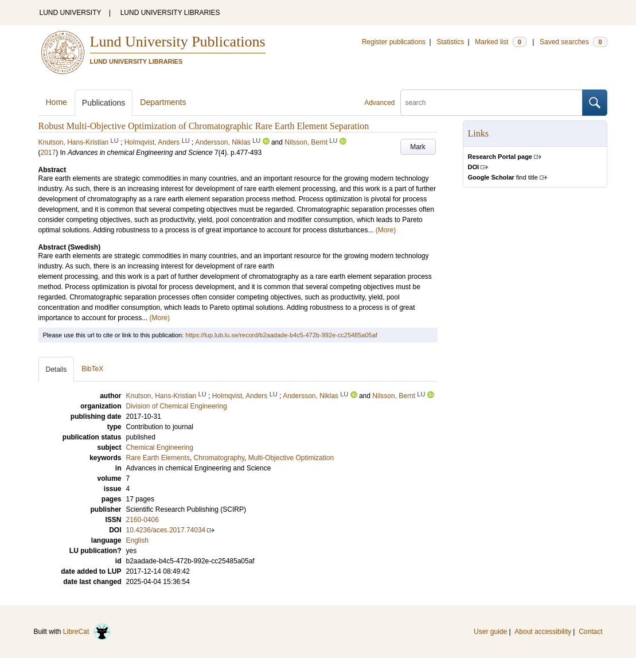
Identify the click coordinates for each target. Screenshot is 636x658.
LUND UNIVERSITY (71, 13)
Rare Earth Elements (158, 458)
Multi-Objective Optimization (291, 458)
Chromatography (219, 458)
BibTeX (92, 369)
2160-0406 (142, 520)
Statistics (450, 42)
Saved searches (573, 42)
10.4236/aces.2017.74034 (166, 530)
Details (56, 369)
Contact (590, 632)
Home (56, 102)
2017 (48, 153)
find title (503, 177)
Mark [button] (418, 147)
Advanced (379, 103)
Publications (104, 102)
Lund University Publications (178, 41)
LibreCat (87, 631)
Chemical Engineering (159, 447)
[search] (491, 102)
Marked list (500, 42)
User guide (490, 632)
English (137, 540)
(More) (386, 230)
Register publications (394, 42)
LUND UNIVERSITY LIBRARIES (170, 13)
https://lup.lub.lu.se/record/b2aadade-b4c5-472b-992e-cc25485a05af (281, 335)
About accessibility (542, 632)
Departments (163, 102)
